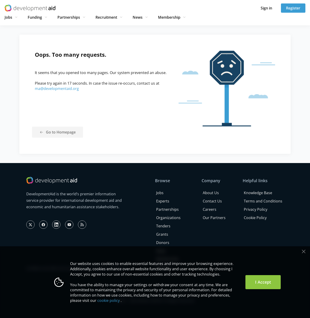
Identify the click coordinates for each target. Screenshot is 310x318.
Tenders (163, 226)
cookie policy (108, 300)
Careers (209, 209)
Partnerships (68, 17)
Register (293, 8)
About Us (211, 192)
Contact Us (212, 201)
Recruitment (106, 17)
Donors (162, 242)
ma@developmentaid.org (57, 88)
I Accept (263, 282)
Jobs (8, 17)
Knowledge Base (258, 192)
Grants (162, 234)
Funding (35, 17)
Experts (162, 201)
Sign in (266, 8)
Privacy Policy (255, 209)
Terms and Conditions (263, 201)
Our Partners (214, 217)
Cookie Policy (255, 217)
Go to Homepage (61, 132)
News (138, 17)
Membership (169, 17)
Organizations (168, 217)
